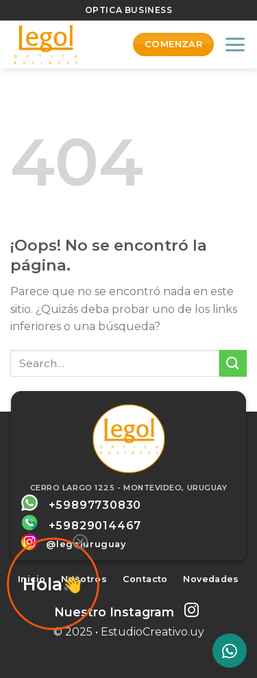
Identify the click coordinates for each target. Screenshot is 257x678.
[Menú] (235, 44)
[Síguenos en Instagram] (191, 611)
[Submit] (233, 363)
